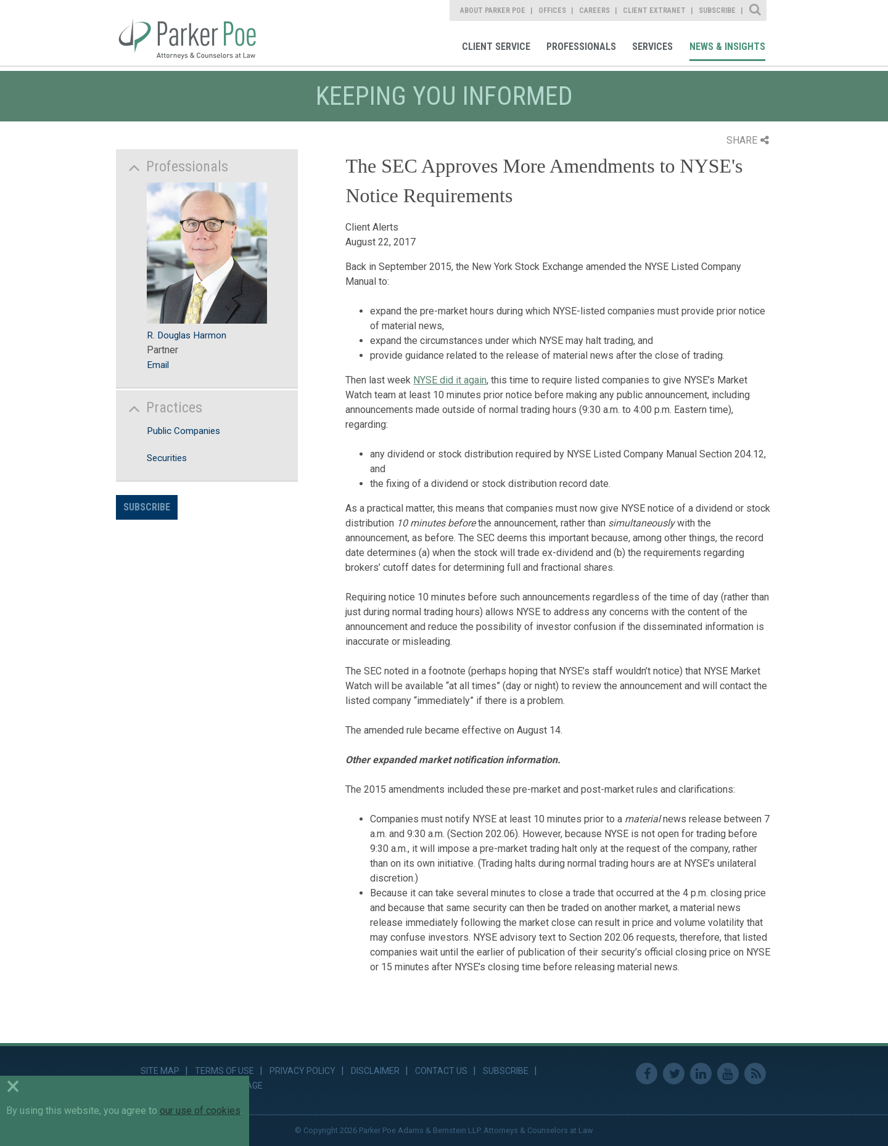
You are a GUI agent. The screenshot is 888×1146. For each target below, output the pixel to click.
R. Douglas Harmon (186, 335)
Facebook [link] (646, 1073)
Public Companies (183, 430)
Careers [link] (594, 10)
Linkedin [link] (701, 1073)
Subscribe (146, 507)
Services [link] (652, 46)
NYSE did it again (450, 380)
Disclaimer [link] (375, 1071)
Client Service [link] (496, 46)
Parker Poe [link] (194, 32)
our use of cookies (200, 1110)
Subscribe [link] (717, 10)
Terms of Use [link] (224, 1071)
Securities (167, 458)
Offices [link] (552, 10)
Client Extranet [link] (654, 10)
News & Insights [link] (727, 46)
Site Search (756, 10)
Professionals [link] (581, 46)
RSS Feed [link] (755, 1073)
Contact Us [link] (441, 1071)
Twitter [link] (673, 1073)
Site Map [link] (160, 1071)
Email (158, 364)
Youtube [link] (728, 1073)
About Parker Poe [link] (492, 10)
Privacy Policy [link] (302, 1071)
